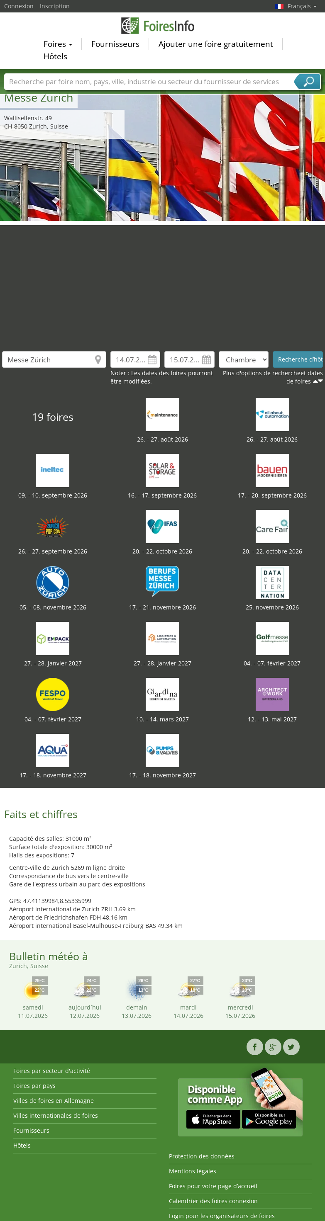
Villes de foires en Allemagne (53, 1100)
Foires (58, 45)
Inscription (55, 6)
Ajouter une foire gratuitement (216, 45)
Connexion (19, 6)
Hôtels (55, 57)
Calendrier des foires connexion (213, 1201)
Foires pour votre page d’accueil (213, 1186)
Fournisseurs (115, 45)
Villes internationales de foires (55, 1115)
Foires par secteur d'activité (51, 1071)
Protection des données (202, 1156)
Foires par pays (34, 1086)
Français (302, 6)
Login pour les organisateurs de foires (222, 1216)
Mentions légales (192, 1171)
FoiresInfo (162, 26)
